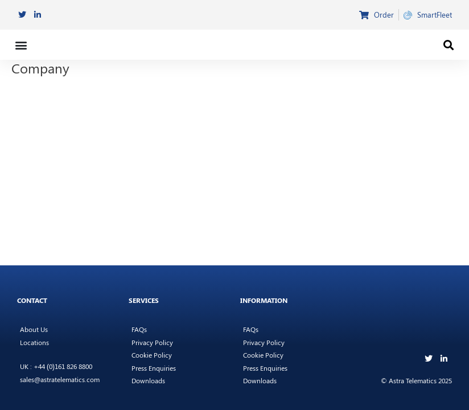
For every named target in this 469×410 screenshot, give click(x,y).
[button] (20, 44)
